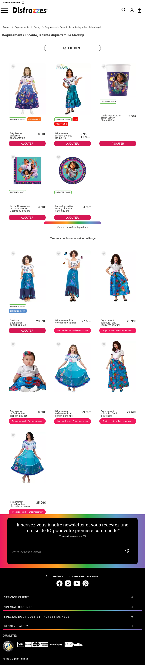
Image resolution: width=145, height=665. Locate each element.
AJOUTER (27, 143)
